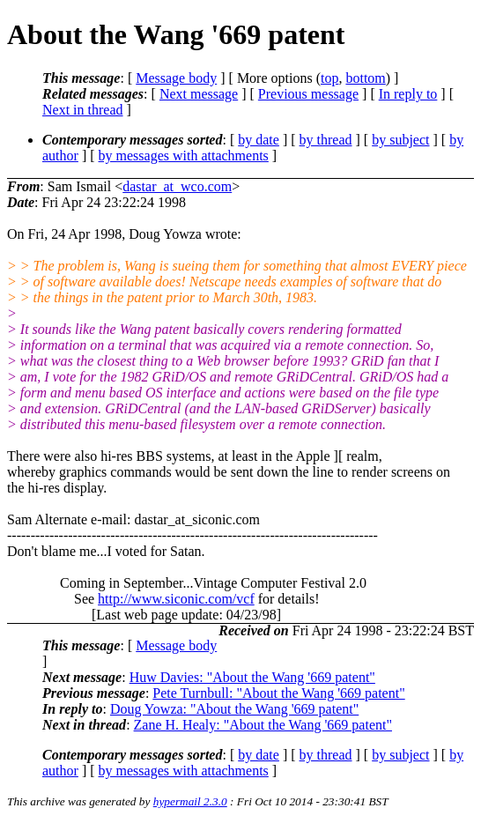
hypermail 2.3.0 (190, 801)
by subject (400, 139)
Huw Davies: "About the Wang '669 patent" (252, 677)
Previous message (308, 93)
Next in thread (82, 109)
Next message (198, 93)
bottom (365, 77)
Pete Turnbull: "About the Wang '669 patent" (278, 693)
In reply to (408, 93)
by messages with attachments (184, 155)
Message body (176, 77)
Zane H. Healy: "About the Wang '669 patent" (263, 724)
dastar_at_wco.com (177, 186)
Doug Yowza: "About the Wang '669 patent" (234, 708)
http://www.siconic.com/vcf (176, 598)
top (329, 77)
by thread (326, 139)
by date (258, 139)
